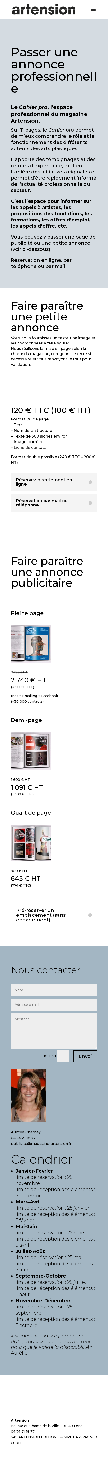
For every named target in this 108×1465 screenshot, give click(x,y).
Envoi (85, 1056)
